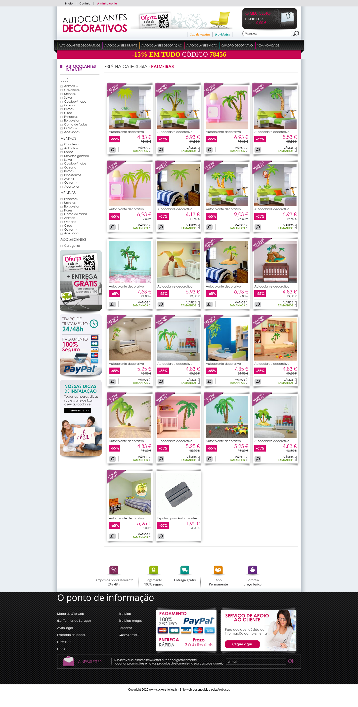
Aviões (69, 178)
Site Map (125, 613)
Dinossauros (72, 175)
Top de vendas (200, 34)
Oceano (70, 105)
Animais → (71, 86)
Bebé (64, 80)
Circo (68, 113)
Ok (291, 661)
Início (69, 3)
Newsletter (65, 641)
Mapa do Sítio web (70, 613)
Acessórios (72, 132)
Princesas (71, 116)
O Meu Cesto (257, 13)
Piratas (69, 109)
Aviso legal (65, 627)
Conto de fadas (75, 124)
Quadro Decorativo (237, 45)
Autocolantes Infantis (120, 45)
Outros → (70, 128)
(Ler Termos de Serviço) (74, 620)
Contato (85, 3)
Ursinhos (70, 93)
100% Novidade (268, 45)
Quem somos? (129, 634)
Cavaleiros (72, 89)
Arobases (223, 689)
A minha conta (107, 3)
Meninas (68, 192)
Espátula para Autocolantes (177, 518)
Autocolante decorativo (126, 131)
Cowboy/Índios (75, 101)
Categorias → (74, 245)
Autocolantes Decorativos (79, 45)
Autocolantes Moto (201, 45)
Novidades (222, 34)
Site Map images (130, 620)
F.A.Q (61, 649)
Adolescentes (73, 239)
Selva (68, 97)
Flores (68, 210)
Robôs (68, 152)
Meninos (68, 138)
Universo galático (76, 156)
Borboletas (72, 120)
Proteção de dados (71, 634)
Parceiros (125, 627)
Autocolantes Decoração (161, 45)
